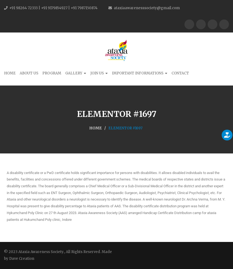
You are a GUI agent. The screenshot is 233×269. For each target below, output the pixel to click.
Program (51, 73)
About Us (29, 73)
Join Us (97, 73)
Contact (180, 73)
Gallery (73, 73)
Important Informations (137, 73)
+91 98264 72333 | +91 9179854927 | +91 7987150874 (53, 8)
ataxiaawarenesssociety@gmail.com (147, 8)
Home (10, 73)
